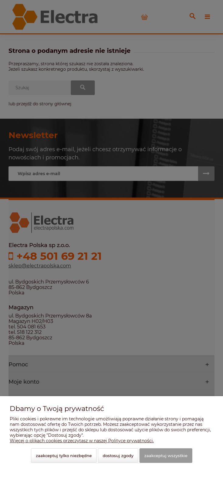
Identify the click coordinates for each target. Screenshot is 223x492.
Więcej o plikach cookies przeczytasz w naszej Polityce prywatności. (82, 440)
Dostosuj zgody (118, 455)
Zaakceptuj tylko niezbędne (64, 455)
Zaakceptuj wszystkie (165, 455)
